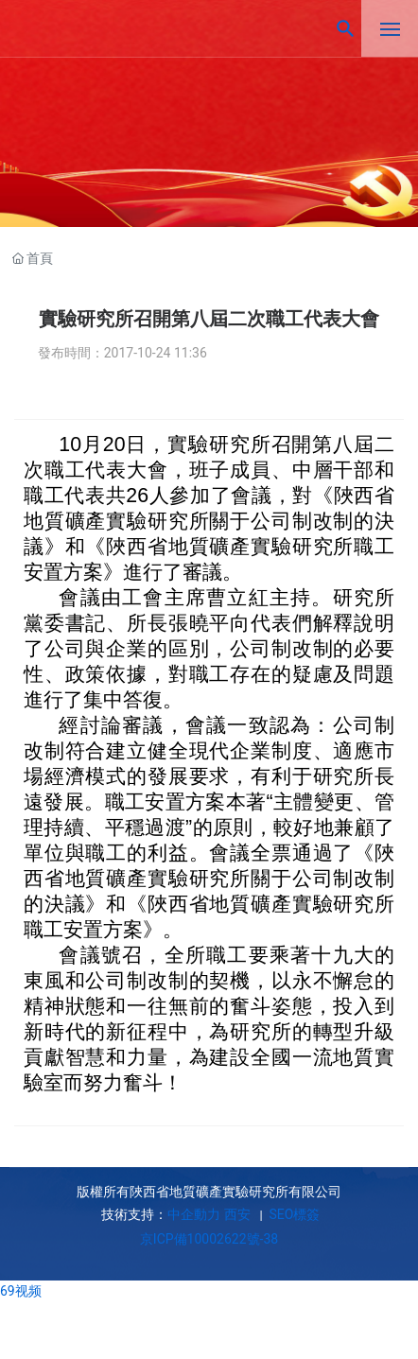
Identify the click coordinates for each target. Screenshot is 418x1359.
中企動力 (193, 1214)
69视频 (21, 1290)
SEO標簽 (293, 1214)
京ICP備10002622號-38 (209, 1238)
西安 (237, 1214)
